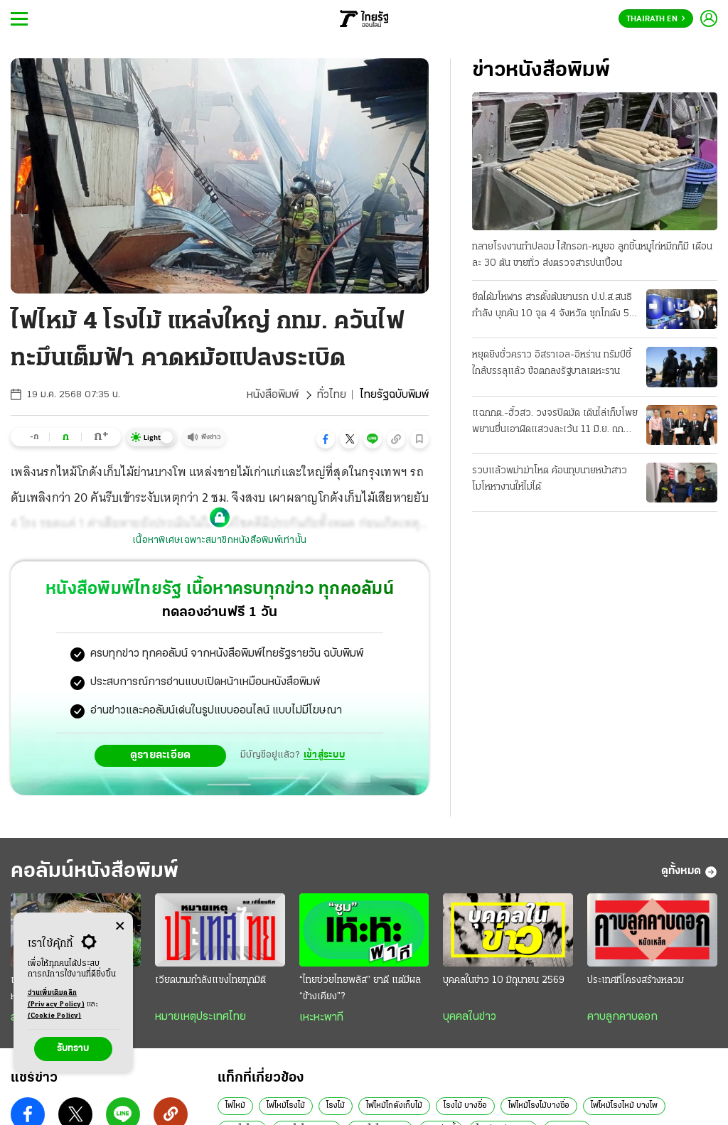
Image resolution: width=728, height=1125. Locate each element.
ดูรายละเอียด (160, 755)
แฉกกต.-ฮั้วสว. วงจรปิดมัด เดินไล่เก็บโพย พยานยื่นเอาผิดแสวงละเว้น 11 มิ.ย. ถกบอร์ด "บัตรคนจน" (555, 423)
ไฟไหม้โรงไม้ (286, 1106)
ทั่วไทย (331, 395)
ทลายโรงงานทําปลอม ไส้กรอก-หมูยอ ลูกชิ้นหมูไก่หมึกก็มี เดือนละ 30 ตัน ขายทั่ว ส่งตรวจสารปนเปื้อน (592, 255)
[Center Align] (120, 926)
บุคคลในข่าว (469, 1017)
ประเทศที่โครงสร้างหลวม (635, 980)
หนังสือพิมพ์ (273, 395)
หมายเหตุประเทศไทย (200, 1017)
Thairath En (655, 19)
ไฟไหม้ (235, 1106)
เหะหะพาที (321, 1017)
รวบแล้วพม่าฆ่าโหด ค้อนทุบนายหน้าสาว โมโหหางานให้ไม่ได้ (549, 478)
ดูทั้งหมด (689, 872)
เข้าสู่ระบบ (324, 755)
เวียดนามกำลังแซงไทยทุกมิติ (210, 980)
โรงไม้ (335, 1106)
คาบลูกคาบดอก (622, 1017)
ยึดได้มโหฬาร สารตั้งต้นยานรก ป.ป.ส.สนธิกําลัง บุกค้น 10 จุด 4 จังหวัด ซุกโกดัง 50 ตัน (554, 307)
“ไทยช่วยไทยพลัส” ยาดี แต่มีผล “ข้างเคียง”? (360, 988)
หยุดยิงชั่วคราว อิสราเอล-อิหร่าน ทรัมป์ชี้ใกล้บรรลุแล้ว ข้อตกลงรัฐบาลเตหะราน (551, 363)
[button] (325, 439)
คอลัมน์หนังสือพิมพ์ (94, 872)
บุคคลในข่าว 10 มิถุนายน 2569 (503, 980)
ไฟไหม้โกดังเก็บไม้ (394, 1106)
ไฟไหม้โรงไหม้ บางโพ (624, 1106)
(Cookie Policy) (55, 1016)
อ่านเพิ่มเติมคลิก (56, 1000)
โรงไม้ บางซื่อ (465, 1106)
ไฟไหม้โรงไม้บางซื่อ (538, 1106)
